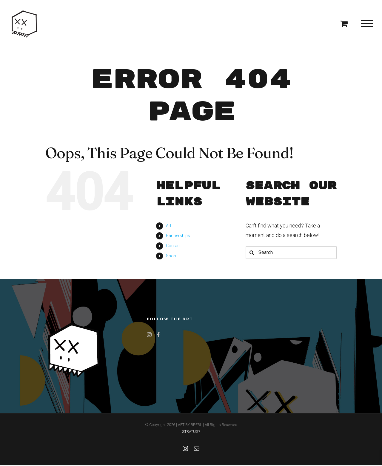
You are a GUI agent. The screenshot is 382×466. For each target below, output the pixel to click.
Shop (171, 255)
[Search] (252, 252)
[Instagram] (149, 334)
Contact (173, 245)
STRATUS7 (191, 431)
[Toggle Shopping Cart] (344, 23)
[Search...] (291, 252)
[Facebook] (158, 334)
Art (168, 225)
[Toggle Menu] (367, 23)
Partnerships (178, 235)
